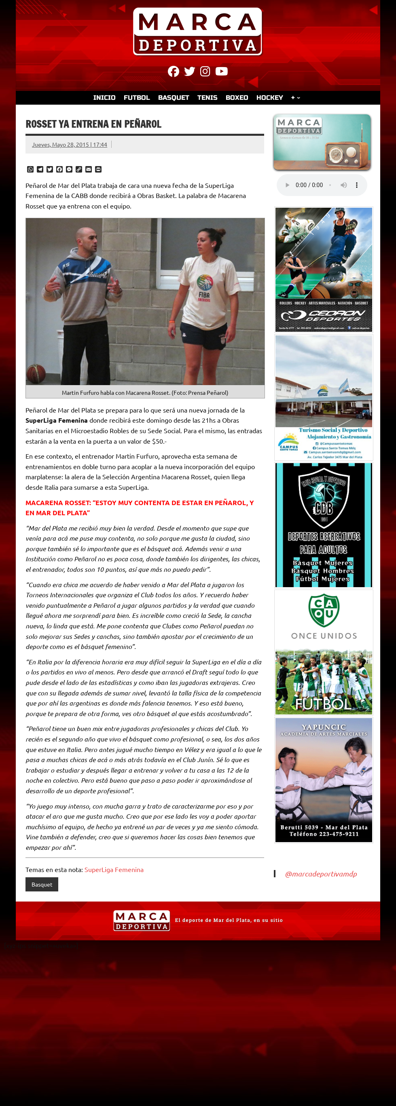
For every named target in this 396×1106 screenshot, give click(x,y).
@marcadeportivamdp (321, 873)
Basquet (42, 884)
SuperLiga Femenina (114, 869)
